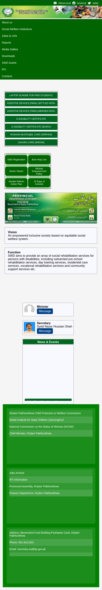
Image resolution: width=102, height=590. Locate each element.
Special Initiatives (29, 150)
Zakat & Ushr (9, 35)
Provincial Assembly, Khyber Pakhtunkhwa (34, 486)
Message (45, 311)
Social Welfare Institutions (17, 29)
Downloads (8, 56)
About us (7, 22)
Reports (6, 42)
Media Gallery (10, 49)
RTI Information (18, 479)
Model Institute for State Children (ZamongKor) (36, 419)
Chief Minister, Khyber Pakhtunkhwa (30, 433)
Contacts (7, 76)
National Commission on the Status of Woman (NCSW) (41, 426)
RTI (4, 69)
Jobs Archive (16, 472)
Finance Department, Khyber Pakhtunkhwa (34, 493)
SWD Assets (9, 62)
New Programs (27, 87)
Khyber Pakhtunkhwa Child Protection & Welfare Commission (45, 413)
